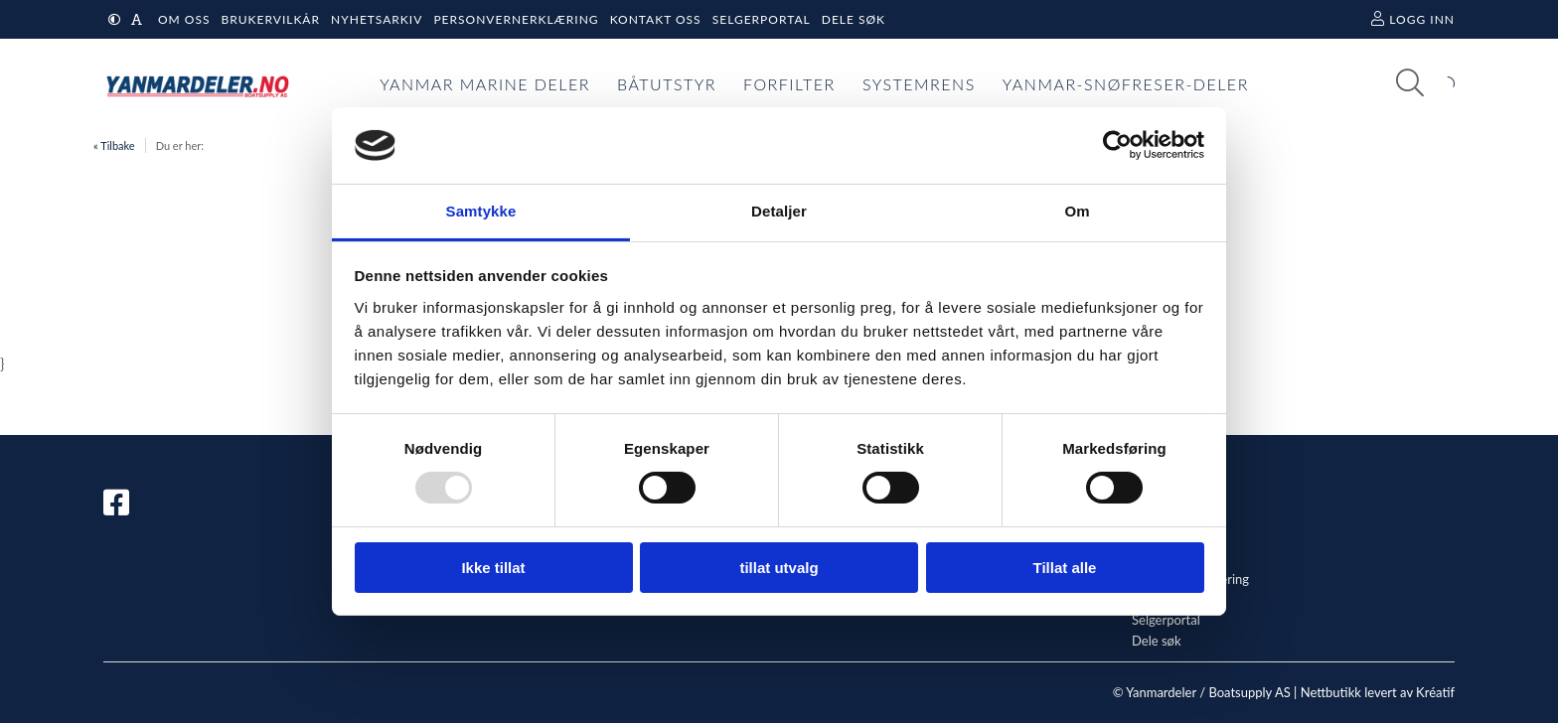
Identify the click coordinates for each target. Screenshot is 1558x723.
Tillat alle (1065, 567)
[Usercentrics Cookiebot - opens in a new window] (1117, 145)
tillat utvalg (778, 567)
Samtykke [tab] (481, 211)
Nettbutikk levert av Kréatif (1378, 692)
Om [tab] (1076, 211)
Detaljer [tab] (779, 211)
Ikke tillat (493, 567)
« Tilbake (114, 145)
